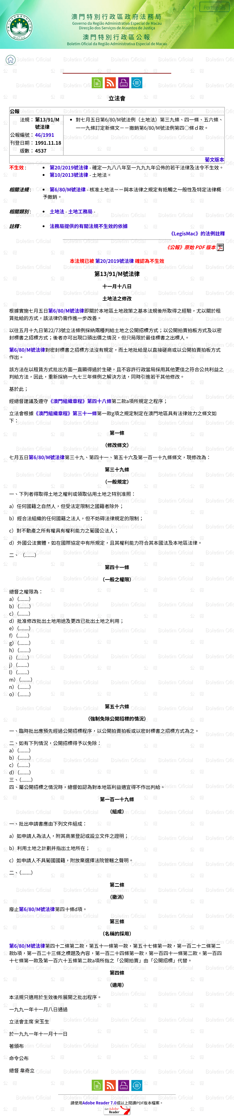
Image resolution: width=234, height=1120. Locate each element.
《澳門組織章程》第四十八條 (80, 401)
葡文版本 (214, 159)
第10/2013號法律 (69, 174)
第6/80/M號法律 (68, 189)
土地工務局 (80, 211)
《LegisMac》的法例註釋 (197, 233)
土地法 (57, 211)
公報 (15, 111)
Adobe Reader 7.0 (99, 1103)
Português (214, 7)
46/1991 (44, 134)
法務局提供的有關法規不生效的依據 (89, 226)
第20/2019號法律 (69, 167)
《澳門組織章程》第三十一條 (65, 413)
